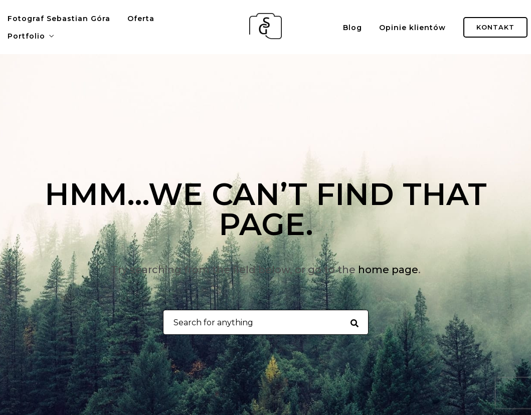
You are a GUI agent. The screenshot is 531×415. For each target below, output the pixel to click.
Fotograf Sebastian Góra (59, 18)
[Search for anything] (354, 322)
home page (388, 270)
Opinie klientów (412, 27)
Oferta (140, 18)
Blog (352, 27)
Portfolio (26, 36)
